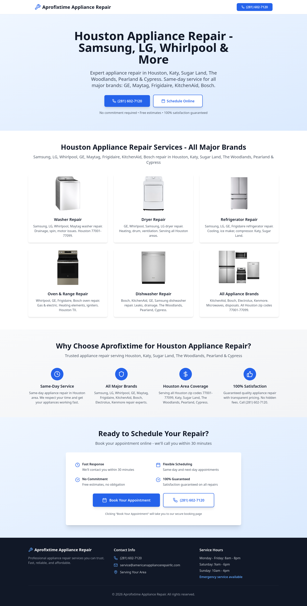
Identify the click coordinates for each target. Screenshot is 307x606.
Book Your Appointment (126, 500)
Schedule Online (178, 101)
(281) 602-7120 (254, 7)
